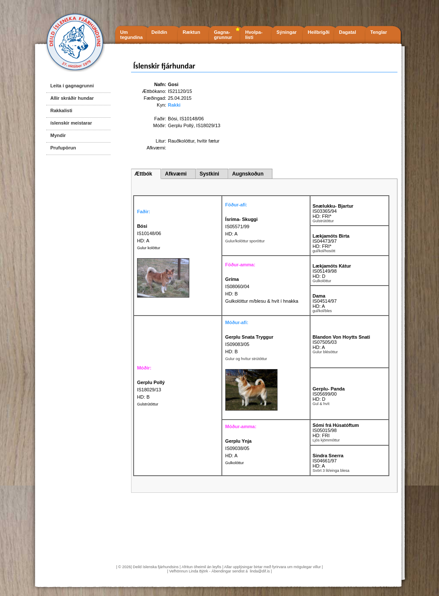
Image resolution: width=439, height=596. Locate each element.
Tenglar (378, 32)
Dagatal (347, 32)
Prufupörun (63, 147)
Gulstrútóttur (147, 404)
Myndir (58, 135)
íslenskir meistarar (71, 122)
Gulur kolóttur (148, 248)
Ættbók (143, 174)
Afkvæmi (176, 174)
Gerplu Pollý (181, 125)
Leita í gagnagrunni (72, 85)
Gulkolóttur (234, 463)
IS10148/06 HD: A (149, 233)
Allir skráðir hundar (72, 98)
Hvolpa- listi (254, 35)
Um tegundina (131, 35)
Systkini (209, 174)
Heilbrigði (319, 32)
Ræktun (191, 32)
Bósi (172, 118)
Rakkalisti (61, 110)
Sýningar (287, 32)
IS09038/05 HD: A (238, 448)
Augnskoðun (247, 174)
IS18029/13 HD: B (151, 389)
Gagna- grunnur (223, 35)
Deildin (159, 32)
